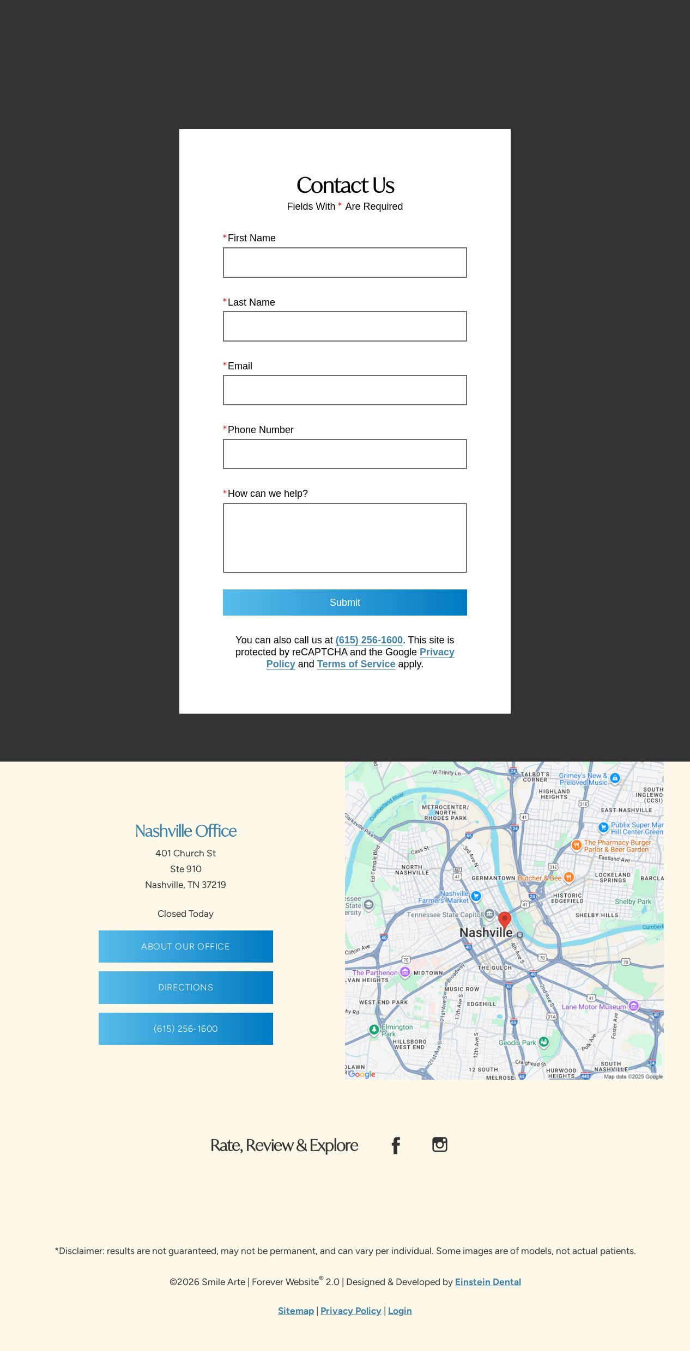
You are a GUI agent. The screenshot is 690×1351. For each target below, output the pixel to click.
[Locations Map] (504, 920)
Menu (641, 41)
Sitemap (296, 1310)
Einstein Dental (488, 1281)
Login (400, 1310)
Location (522, 40)
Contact (581, 40)
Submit (345, 602)
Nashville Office (186, 830)
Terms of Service (356, 663)
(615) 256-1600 (369, 640)
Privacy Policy (351, 1310)
